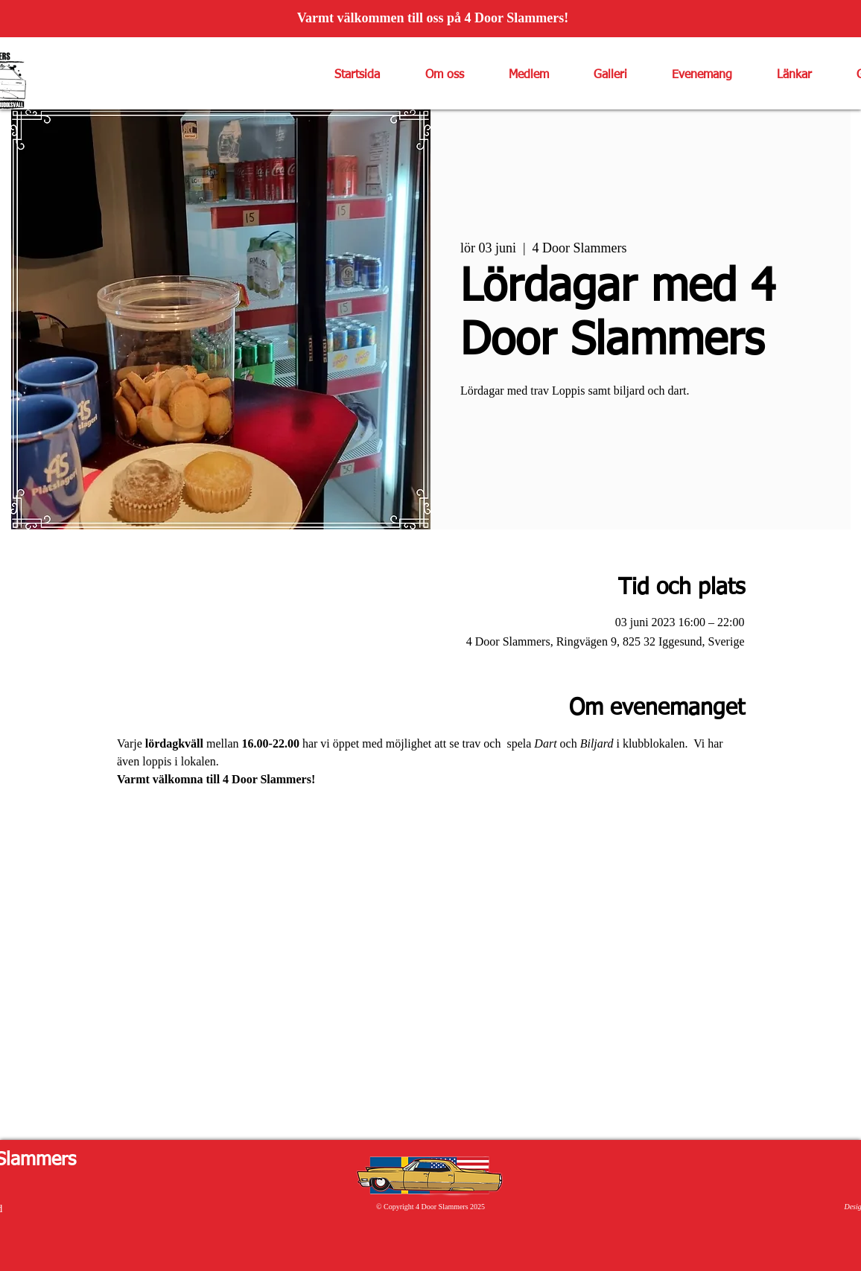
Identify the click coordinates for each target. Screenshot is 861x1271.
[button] (433, 75)
